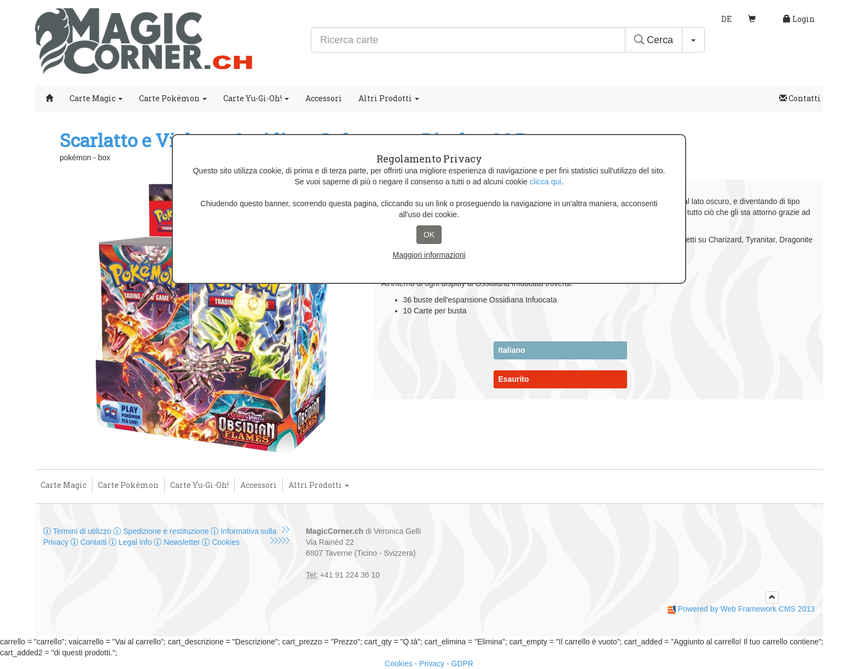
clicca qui (545, 181)
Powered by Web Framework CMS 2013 (746, 608)
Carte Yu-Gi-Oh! (256, 98)
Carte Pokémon (173, 98)
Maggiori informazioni (428, 255)
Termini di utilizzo (78, 531)
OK (429, 234)
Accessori (323, 98)
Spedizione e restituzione (162, 531)
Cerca (653, 39)
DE (726, 19)
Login (799, 19)
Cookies (220, 542)
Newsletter (178, 542)
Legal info (131, 542)
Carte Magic (96, 98)
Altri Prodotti (388, 98)
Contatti (800, 98)
